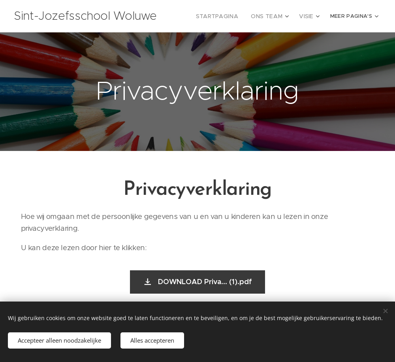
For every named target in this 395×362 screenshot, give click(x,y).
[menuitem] (225, 16)
